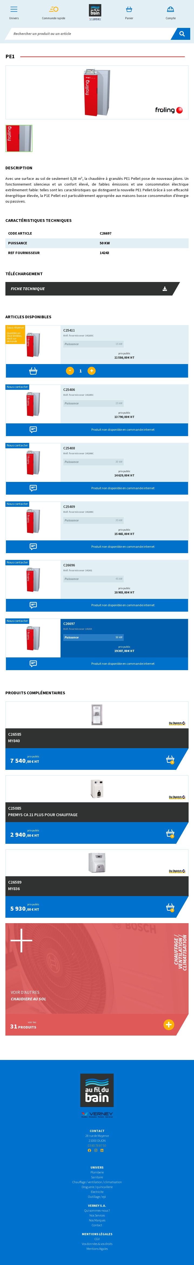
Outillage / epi (97, 1197)
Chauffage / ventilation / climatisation (97, 1182)
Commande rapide (53, 13)
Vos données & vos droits (97, 1244)
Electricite (97, 1192)
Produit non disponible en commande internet (123, 429)
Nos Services (97, 1215)
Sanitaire (97, 1177)
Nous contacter (17, 387)
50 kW (93, 637)
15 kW (93, 344)
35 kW (93, 520)
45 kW (93, 579)
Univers (14, 13)
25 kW (93, 403)
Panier (129, 13)
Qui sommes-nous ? (97, 1210)
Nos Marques (97, 1220)
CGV (97, 1239)
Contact (97, 1225)
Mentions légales (97, 1249)
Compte (171, 13)
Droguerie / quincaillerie (97, 1187)
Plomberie (97, 1172)
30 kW (93, 462)
